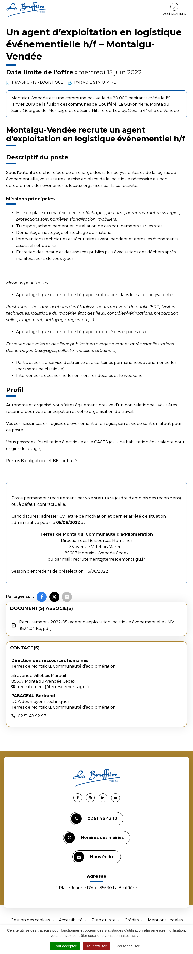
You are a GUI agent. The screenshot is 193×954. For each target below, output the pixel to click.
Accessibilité (71, 920)
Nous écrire (94, 857)
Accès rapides (174, 9)
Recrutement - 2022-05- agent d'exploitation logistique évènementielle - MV (92, 626)
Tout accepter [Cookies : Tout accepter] (65, 946)
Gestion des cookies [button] (30, 920)
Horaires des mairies (94, 837)
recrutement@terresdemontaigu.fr (109, 559)
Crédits (132, 920)
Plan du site (104, 920)
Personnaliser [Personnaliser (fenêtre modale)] (128, 946)
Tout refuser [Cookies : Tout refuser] (97, 946)
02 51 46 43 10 (94, 818)
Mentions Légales (165, 920)
